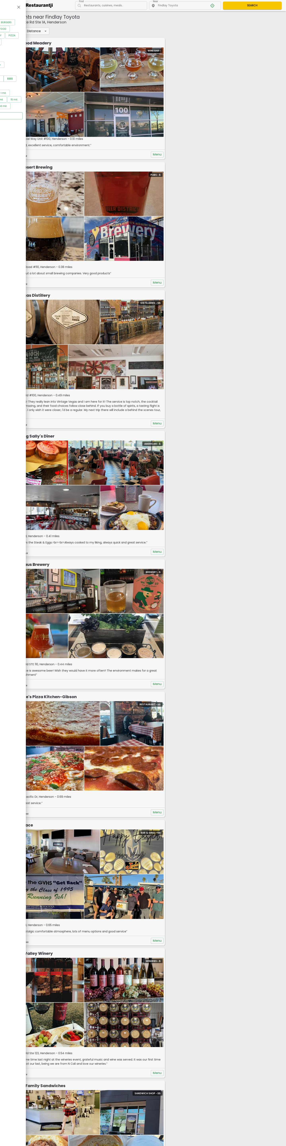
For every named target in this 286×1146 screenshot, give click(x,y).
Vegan (13, 56)
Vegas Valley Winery (97, 810)
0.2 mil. (13, 107)
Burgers (47, 36)
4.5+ (39, 79)
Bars (31, 36)
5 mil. (26, 113)
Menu (185, 133)
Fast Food (40, 43)
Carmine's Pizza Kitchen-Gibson (109, 593)
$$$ (38, 93)
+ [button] (201, 19)
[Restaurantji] (36, 5)
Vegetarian (31, 56)
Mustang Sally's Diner (98, 371)
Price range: (15, 87)
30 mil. (28, 120)
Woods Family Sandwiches (103, 925)
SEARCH (252, 5)
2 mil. (12, 113)
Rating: (11, 73)
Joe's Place (87, 699)
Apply (35, 130)
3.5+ (12, 79)
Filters (79, 31)
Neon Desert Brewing (97, 145)
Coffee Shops (18, 43)
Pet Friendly (34, 49)
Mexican (14, 49)
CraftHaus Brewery (95, 482)
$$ (25, 93)
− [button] (201, 25)
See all (34, 63)
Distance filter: (17, 101)
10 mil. (40, 113)
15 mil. (55, 113)
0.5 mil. (29, 107)
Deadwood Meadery (96, 43)
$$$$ (51, 93)
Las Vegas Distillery (96, 252)
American (15, 36)
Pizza (52, 49)
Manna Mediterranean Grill (104, 1032)
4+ (25, 79)
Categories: (15, 30)
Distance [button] (100, 31)
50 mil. (44, 120)
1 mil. (44, 107)
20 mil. (13, 120)
